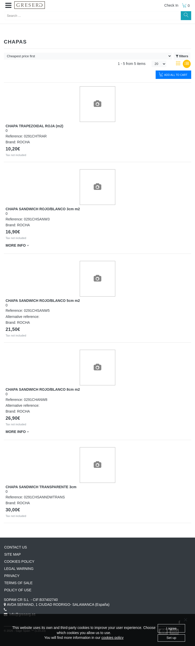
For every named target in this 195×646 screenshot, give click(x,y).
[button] (8, 5)
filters (182, 56)
